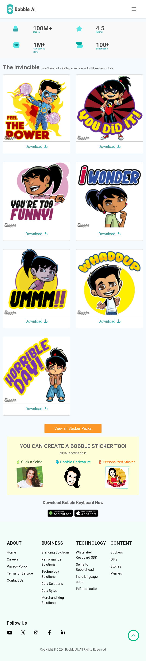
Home (11, 552)
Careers (13, 559)
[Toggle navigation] (134, 9)
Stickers (116, 552)
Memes (116, 573)
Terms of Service (20, 573)
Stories (115, 566)
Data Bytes (49, 591)
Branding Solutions (55, 552)
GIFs (113, 559)
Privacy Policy (17, 566)
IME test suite (86, 589)
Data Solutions (52, 584)
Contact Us (15, 580)
